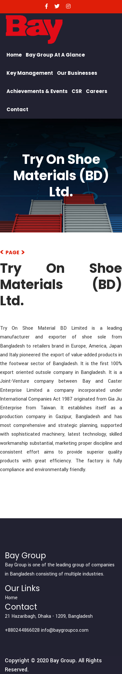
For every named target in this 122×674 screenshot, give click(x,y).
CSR (77, 91)
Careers (96, 91)
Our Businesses (77, 73)
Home (14, 54)
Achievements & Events (37, 91)
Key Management (30, 73)
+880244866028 (22, 630)
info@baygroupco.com (64, 630)
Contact (17, 109)
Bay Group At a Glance (55, 54)
